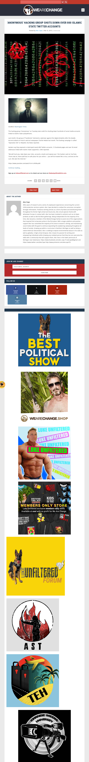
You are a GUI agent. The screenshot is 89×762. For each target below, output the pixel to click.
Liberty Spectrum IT (56, 760)
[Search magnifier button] (66, 2)
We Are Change (15, 760)
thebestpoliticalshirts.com (57, 173)
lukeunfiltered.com (22, 173)
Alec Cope (39, 30)
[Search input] (41, 2)
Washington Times (21, 127)
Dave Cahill (34, 760)
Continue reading (14, 168)
